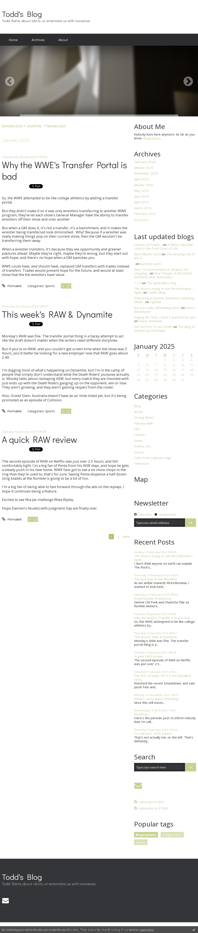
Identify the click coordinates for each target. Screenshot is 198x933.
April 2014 (141, 202)
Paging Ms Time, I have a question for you (164, 317)
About (63, 39)
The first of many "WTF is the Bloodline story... (162, 677)
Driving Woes (144, 417)
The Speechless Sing (161, 283)
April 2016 (141, 196)
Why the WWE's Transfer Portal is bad (64, 170)
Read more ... (152, 138)
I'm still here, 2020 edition (153, 733)
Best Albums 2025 (147, 254)
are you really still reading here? (157, 308)
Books (138, 412)
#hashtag (141, 714)
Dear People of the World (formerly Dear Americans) (162, 275)
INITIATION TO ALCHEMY (153, 327)
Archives (38, 39)
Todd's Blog (22, 14)
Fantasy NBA (143, 423)
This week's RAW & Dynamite (57, 314)
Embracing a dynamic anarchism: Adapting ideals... (164, 300)
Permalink (11, 286)
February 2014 (145, 214)
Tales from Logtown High (152, 458)
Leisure (139, 435)
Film (137, 429)
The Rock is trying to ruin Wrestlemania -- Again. (164, 558)
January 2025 (143, 167)
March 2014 (142, 208)
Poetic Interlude (150, 321)
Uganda (155, 302)
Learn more (147, 930)
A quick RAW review (39, 439)
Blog (137, 406)
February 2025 (56, 126)
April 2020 (141, 179)
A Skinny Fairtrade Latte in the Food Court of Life (163, 246)
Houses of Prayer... (148, 244)
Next (126, 536)
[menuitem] (13, 40)
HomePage (34, 126)
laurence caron (150, 264)
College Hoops (172, 835)
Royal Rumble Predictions (152, 598)
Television (141, 463)
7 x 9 (137, 283)
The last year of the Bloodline (155, 579)
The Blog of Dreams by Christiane (164, 329)
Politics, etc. (142, 446)
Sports (50, 286)
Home (13, 39)
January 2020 (143, 185)
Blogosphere (146, 835)
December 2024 (12, 126)
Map (141, 479)
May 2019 (141, 191)
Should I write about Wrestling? (156, 699)
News (138, 440)
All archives (141, 220)
